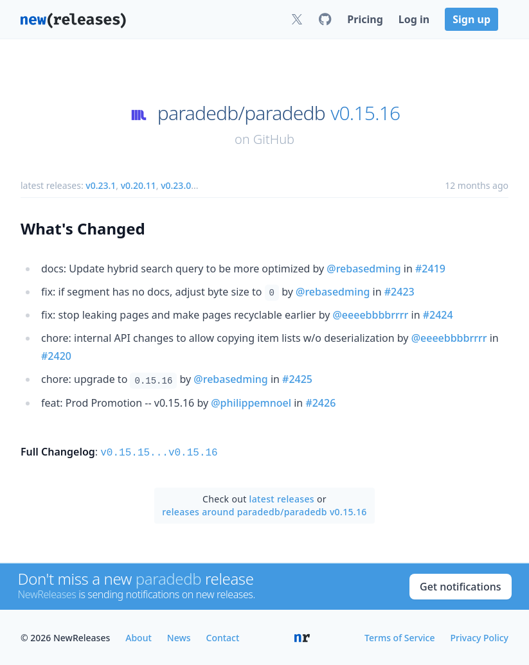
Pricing (364, 19)
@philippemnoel (251, 403)
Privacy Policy (479, 636)
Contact (223, 636)
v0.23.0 (176, 185)
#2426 (320, 403)
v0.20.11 (138, 185)
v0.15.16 (365, 113)
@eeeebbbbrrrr (370, 315)
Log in (414, 19)
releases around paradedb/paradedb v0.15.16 (264, 510)
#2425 (297, 379)
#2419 (430, 269)
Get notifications (460, 585)
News (179, 636)
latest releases (281, 498)
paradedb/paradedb (241, 113)
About (138, 636)
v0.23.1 (100, 185)
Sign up (471, 19)
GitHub (273, 139)
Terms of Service (399, 636)
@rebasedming (363, 269)
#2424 (438, 315)
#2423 (399, 292)
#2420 (56, 356)
